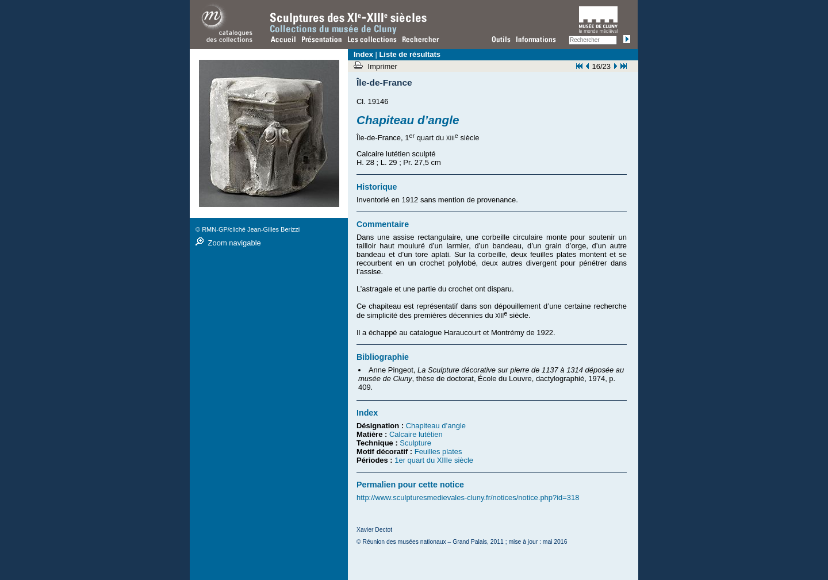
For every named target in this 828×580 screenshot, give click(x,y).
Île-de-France (384, 82)
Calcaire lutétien (416, 434)
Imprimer (384, 66)
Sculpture (415, 443)
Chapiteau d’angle (436, 425)
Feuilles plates (438, 451)
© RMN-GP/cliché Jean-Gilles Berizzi (247, 229)
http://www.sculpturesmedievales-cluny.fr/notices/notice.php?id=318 (467, 497)
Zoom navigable (234, 243)
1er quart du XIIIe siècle (433, 460)
